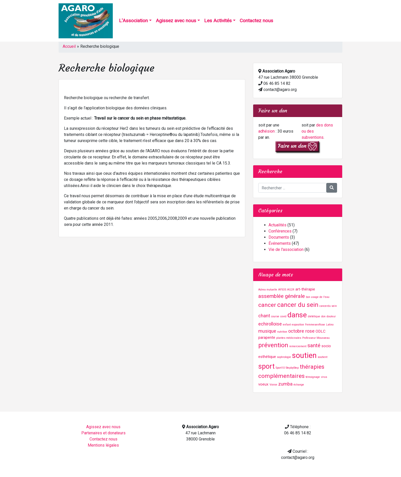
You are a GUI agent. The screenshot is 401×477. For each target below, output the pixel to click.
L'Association (133, 21)
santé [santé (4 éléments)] (313, 345)
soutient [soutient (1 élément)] (322, 357)
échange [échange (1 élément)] (299, 384)
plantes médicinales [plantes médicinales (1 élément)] (288, 338)
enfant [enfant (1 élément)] (287, 324)
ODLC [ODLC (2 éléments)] (321, 331)
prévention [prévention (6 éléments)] (273, 345)
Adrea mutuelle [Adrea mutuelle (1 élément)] (267, 289)
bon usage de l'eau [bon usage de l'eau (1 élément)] (317, 297)
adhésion (266, 131)
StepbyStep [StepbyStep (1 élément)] (292, 367)
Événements (280, 243)
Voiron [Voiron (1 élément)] (273, 384)
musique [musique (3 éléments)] (267, 331)
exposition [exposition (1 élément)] (298, 324)
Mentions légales (103, 445)
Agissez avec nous (176, 21)
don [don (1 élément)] (323, 316)
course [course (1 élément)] (275, 316)
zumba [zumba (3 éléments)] (285, 384)
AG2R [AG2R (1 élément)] (290, 289)
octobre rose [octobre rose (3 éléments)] (301, 331)
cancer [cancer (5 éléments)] (267, 304)
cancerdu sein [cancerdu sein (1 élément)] (328, 306)
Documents (279, 237)
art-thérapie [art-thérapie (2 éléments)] (305, 289)
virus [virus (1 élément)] (324, 377)
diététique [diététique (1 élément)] (314, 316)
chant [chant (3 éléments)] (264, 315)
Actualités (277, 225)
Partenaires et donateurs (103, 433)
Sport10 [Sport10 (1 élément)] (280, 367)
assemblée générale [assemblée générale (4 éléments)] (281, 296)
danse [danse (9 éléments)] (297, 315)
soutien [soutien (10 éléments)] (304, 355)
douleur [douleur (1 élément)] (331, 316)
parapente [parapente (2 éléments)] (266, 337)
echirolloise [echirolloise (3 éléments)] (270, 324)
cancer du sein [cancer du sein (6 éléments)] (297, 304)
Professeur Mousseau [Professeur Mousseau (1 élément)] (316, 338)
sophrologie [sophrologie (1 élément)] (284, 357)
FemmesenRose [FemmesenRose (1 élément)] (315, 324)
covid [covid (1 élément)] (283, 316)
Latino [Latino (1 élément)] (329, 324)
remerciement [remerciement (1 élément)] (297, 346)
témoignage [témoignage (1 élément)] (313, 377)
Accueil (69, 46)
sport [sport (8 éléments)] (266, 366)
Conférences (280, 231)
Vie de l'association (286, 249)
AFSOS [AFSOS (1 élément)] (282, 289)
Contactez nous (256, 21)
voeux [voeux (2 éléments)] (263, 384)
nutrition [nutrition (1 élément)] (282, 331)
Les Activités (218, 21)
